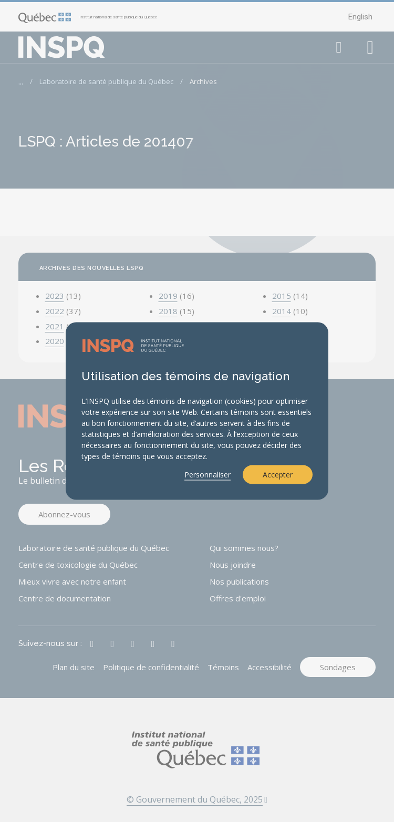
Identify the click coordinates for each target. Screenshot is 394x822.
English (360, 17)
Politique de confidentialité (151, 667)
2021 (54, 326)
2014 (281, 311)
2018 (168, 311)
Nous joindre (233, 564)
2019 (168, 295)
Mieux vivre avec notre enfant (72, 581)
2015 (281, 295)
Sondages (338, 667)
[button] (339, 47)
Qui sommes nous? (244, 548)
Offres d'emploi (238, 598)
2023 (54, 295)
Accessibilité (269, 667)
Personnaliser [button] (207, 475)
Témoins (223, 667)
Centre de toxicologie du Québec (78, 564)
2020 (54, 341)
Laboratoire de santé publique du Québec (106, 81)
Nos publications (239, 581)
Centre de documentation (64, 598)
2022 (54, 311)
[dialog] (197, 411)
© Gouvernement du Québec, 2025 (197, 799)
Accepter (278, 475)
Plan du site (74, 667)
